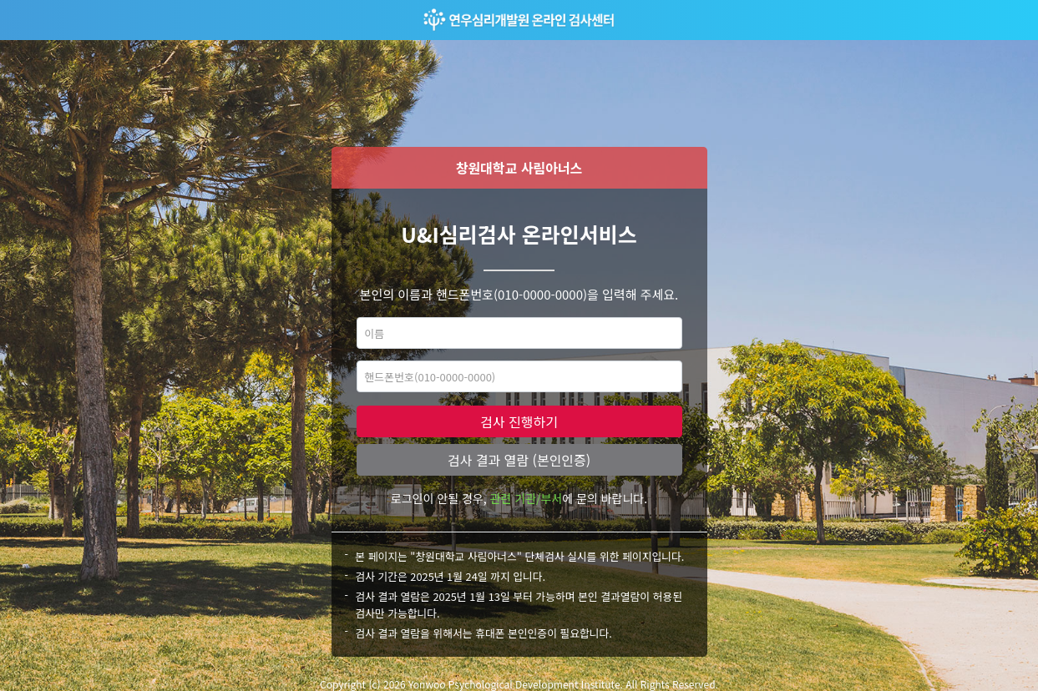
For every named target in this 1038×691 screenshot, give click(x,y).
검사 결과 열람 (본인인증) (519, 460)
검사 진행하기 (519, 421)
